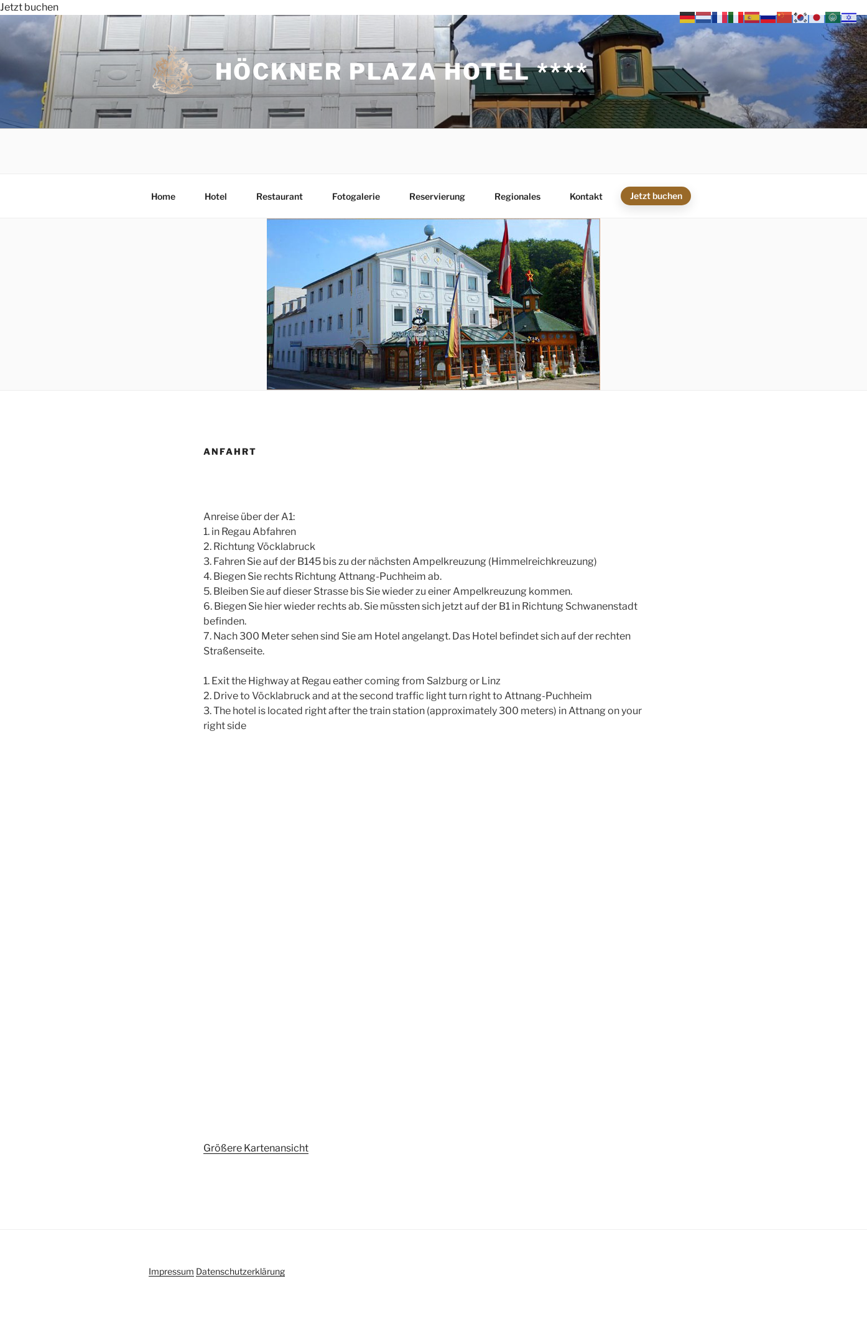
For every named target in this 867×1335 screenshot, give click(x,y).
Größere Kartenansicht (255, 1148)
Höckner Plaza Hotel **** (402, 71)
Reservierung (437, 196)
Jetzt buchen (29, 7)
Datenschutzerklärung (240, 1271)
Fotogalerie (356, 196)
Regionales (517, 196)
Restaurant (279, 196)
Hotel (216, 196)
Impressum (171, 1271)
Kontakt (586, 196)
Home (163, 196)
